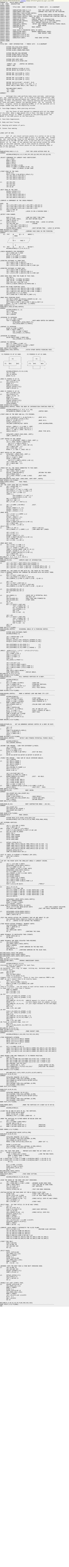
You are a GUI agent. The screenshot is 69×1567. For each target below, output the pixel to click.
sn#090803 (23, 1)
